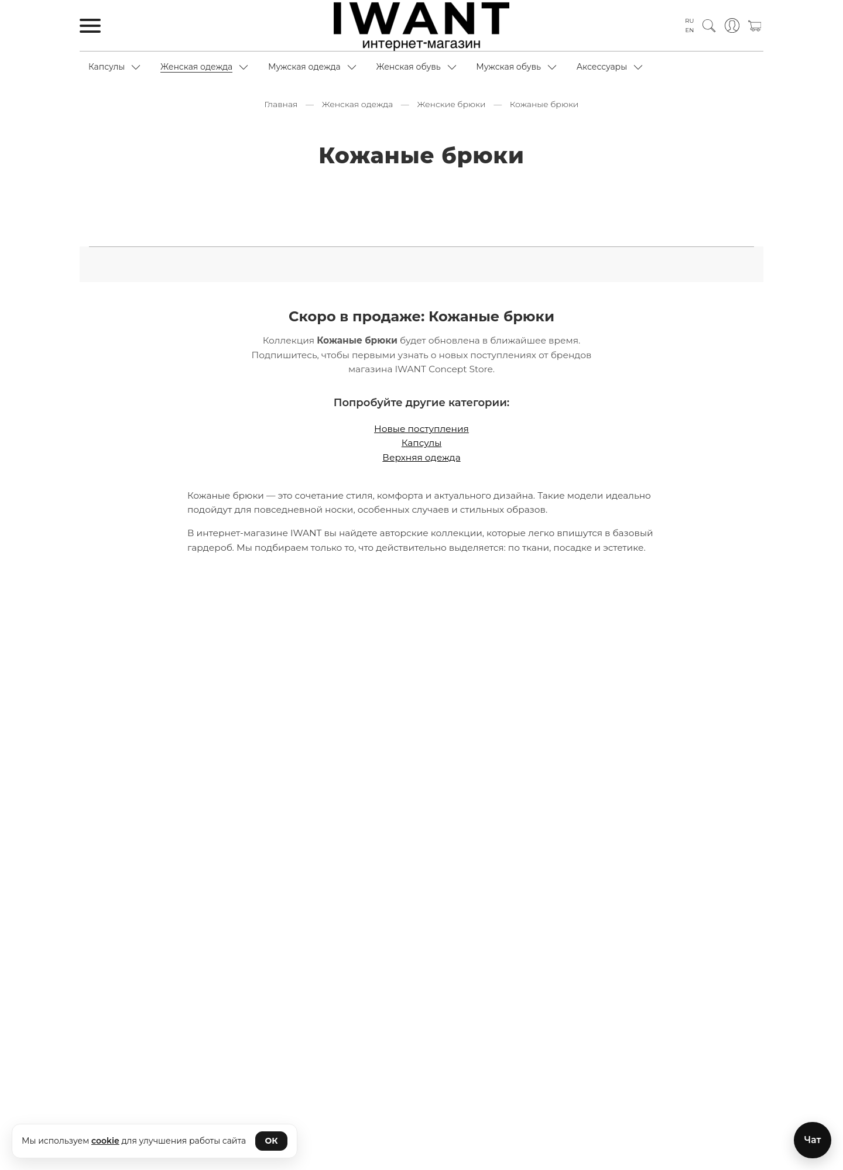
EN (690, 30)
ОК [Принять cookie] (271, 1140)
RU (689, 21)
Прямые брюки (188, 209)
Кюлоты (571, 188)
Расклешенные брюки (283, 209)
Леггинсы (622, 188)
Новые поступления (421, 422)
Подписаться (421, 1102)
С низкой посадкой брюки (631, 209)
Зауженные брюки (201, 188)
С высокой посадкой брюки (404, 209)
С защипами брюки (519, 209)
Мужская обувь (508, 66)
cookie (105, 1140)
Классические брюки (411, 188)
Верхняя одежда (421, 451)
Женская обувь (408, 66)
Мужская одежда (304, 66)
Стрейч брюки (499, 230)
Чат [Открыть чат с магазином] (812, 1139)
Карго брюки (324, 188)
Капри (268, 188)
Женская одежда (196, 66)
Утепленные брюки (586, 230)
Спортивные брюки (413, 230)
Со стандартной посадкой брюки (286, 230)
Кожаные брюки (505, 188)
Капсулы (106, 66)
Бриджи (130, 188)
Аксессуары (602, 66)
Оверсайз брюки (693, 188)
